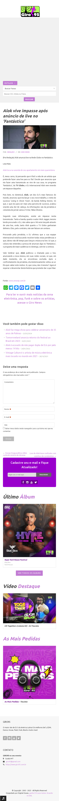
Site (5, 425)
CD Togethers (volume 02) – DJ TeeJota (21, 626)
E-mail (7, 417)
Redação (11, 152)
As (21, 638)
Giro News (25, 152)
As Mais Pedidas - (12, 702)
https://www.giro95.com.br (16, 764)
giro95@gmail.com (13, 761)
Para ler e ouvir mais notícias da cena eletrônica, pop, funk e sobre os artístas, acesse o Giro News (29, 298)
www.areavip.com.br (17, 281)
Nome (7, 409)
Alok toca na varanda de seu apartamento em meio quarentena (29, 170)
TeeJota (23, 702)
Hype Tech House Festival (15, 560)
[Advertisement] (29, 50)
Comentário (9, 382)
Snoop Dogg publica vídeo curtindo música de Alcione (15, 454)
